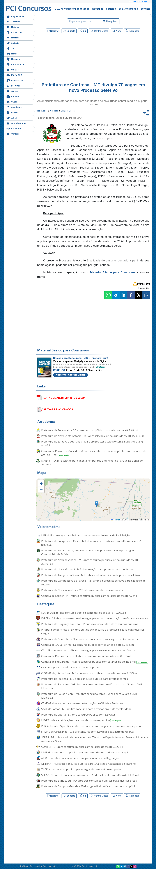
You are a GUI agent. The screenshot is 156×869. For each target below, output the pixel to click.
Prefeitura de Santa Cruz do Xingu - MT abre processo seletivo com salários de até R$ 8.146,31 (92, 443)
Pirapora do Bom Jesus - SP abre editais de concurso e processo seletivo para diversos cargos (92, 631)
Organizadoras (16, 122)
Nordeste (13, 59)
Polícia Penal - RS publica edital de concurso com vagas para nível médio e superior (91, 726)
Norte (12, 53)
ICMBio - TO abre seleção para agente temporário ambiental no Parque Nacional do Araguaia (92, 462)
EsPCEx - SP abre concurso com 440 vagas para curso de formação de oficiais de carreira (94, 618)
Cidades (13, 96)
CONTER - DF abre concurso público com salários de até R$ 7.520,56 (82, 746)
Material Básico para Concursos (112, 272)
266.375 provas (128, 8)
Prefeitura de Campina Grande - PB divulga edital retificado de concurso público (89, 786)
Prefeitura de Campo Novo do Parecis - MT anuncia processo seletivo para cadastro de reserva (93, 582)
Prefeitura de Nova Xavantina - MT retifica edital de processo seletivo (82, 590)
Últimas (13, 69)
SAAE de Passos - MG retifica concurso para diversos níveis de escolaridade (86, 709)
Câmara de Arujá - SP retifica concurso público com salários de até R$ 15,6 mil (88, 644)
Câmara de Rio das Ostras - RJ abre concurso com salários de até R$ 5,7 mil (86, 656)
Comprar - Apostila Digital (70, 374)
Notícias (13, 26)
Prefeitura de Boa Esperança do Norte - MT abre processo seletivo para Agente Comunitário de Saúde (88, 552)
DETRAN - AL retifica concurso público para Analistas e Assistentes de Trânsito (88, 763)
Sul (10, 48)
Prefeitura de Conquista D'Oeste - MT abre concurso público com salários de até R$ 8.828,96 (91, 543)
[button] (41, 483)
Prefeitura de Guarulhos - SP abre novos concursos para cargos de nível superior (89, 639)
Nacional (13, 37)
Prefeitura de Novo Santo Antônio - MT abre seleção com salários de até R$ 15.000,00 (92, 436)
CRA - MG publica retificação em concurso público (71, 667)
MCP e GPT (14, 74)
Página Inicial (16, 16)
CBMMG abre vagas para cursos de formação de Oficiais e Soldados (82, 703)
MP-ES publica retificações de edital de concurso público (81, 720)
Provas (12, 112)
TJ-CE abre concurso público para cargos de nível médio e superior (81, 769)
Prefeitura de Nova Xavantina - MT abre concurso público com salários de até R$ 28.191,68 (89, 561)
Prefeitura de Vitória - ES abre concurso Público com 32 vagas (78, 714)
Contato (13, 133)
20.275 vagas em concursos (72, 8)
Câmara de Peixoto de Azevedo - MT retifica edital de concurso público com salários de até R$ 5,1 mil (93, 453)
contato (145, 8)
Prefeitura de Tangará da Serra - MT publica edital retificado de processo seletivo (90, 575)
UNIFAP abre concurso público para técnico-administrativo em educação (85, 752)
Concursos (14, 32)
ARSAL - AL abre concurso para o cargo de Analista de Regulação (80, 758)
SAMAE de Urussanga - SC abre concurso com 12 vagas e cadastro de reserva (87, 731)
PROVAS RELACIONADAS (58, 409)
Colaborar (14, 128)
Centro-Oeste (15, 64)
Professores (15, 80)
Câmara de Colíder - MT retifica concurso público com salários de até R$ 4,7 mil (89, 595)
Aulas (12, 117)
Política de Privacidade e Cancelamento (38, 866)
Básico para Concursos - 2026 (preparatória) (80, 358)
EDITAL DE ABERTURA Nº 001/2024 (64, 397)
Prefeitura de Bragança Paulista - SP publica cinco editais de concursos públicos (89, 624)
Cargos (12, 90)
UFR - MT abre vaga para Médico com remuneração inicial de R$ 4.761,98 (85, 535)
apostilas (97, 8)
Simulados (14, 106)
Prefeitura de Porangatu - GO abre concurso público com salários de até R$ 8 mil (89, 430)
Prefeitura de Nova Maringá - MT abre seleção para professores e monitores (87, 569)
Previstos (13, 85)
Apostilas (13, 21)
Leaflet (115, 520)
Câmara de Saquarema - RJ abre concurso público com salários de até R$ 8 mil (94, 662)
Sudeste (13, 43)
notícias (111, 8)
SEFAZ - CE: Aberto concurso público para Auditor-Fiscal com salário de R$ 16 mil (90, 775)
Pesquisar (110, 21)
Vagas (12, 101)
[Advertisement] (68, 57)
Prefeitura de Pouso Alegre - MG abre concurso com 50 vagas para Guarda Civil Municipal (89, 695)
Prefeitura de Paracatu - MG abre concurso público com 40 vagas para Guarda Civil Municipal (91, 686)
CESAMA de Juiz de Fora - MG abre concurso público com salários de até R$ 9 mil (89, 673)
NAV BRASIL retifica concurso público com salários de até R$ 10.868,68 (83, 612)
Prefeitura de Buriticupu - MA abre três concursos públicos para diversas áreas (89, 780)
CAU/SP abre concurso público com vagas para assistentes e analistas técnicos (88, 650)
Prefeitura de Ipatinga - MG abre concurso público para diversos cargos (84, 678)
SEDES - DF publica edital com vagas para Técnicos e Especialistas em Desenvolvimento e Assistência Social (95, 739)
